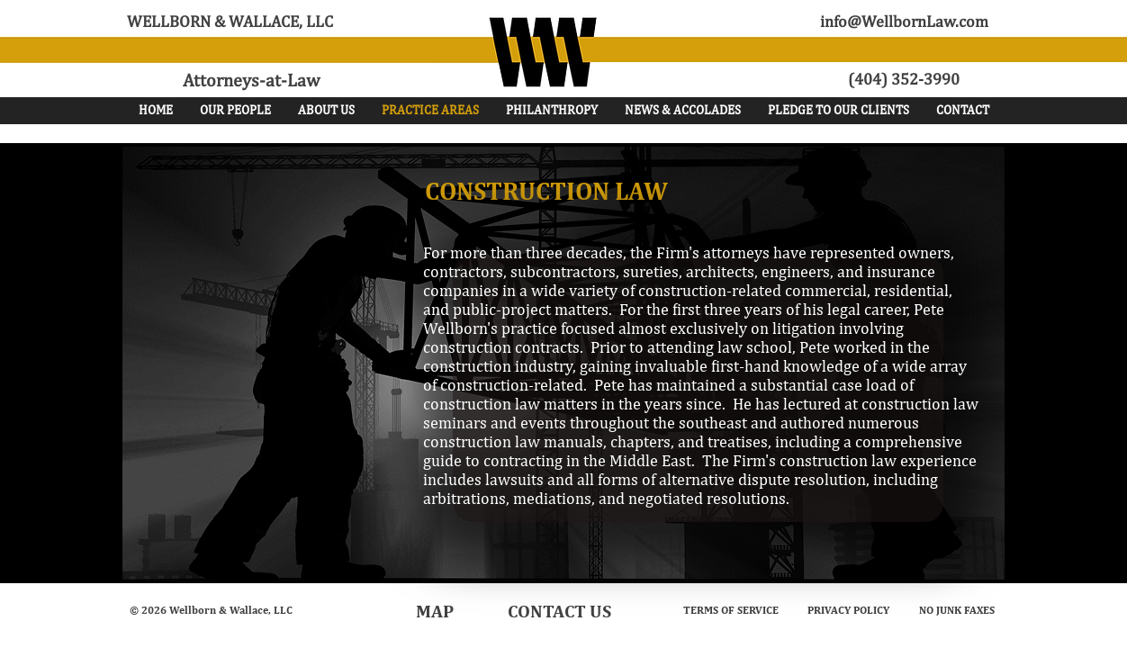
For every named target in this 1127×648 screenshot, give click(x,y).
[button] (235, 110)
